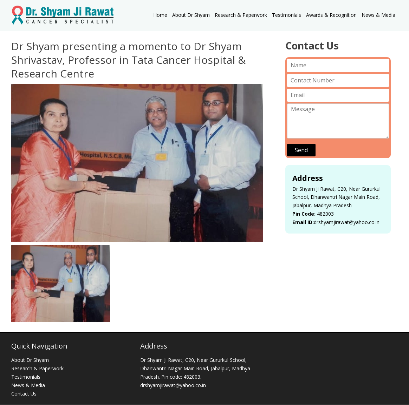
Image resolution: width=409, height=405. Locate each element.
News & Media (378, 15)
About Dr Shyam (191, 15)
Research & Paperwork (241, 15)
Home (160, 15)
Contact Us (24, 393)
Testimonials (286, 15)
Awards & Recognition (331, 15)
